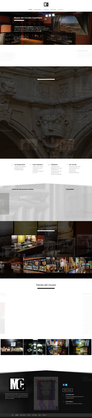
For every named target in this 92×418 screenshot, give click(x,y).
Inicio (13, 415)
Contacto (60, 9)
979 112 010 (67, 390)
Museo (30, 9)
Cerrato (46, 9)
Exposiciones (37, 9)
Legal (39, 415)
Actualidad (53, 9)
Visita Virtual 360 (22, 38)
